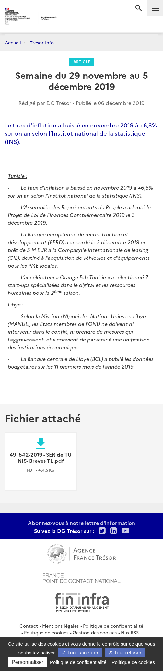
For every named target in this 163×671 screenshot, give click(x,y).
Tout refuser (125, 652)
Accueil (13, 42)
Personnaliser (27, 662)
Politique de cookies (46, 632)
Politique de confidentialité (113, 625)
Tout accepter (80, 652)
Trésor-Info (42, 42)
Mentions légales (60, 625)
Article (81, 61)
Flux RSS (130, 632)
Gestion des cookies (95, 632)
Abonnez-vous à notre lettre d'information (81, 522)
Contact (28, 625)
